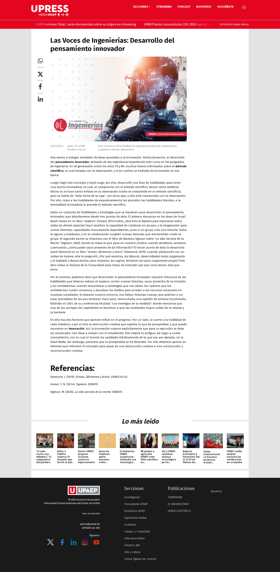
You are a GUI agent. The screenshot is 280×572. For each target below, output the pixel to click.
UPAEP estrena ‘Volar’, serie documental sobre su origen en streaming (88, 24)
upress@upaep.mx (90, 524)
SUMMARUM (175, 497)
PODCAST (184, 6)
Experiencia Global (135, 518)
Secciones (140, 6)
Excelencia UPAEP (134, 511)
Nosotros (203, 6)
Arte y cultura (132, 552)
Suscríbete (225, 6)
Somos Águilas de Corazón (140, 559)
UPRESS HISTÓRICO (179, 511)
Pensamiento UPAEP (136, 504)
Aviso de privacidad (91, 513)
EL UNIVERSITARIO (178, 504)
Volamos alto (132, 545)
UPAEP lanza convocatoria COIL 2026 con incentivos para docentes (194, 24)
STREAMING (164, 6)
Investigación (132, 497)
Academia (130, 524)
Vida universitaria (134, 538)
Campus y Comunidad (137, 531)
